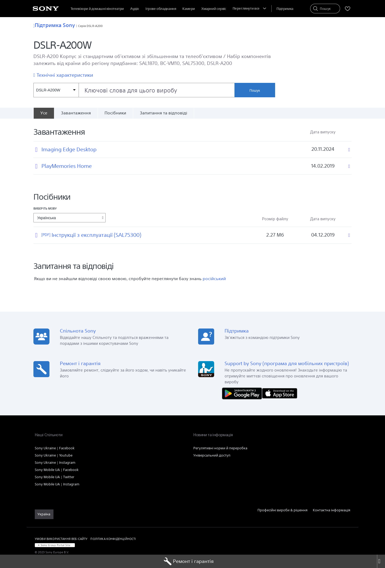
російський (214, 278)
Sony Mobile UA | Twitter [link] (54, 477)
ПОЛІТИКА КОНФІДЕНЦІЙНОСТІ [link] (113, 538)
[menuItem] (213, 9)
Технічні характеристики (65, 75)
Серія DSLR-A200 (90, 26)
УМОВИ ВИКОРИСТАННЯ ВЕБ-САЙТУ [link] (61, 538)
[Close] (381, 561)
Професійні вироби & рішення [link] (282, 510)
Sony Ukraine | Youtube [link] (53, 455)
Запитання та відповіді (163, 113)
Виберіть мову (45, 208)
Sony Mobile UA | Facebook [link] (57, 470)
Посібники (115, 113)
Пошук (254, 90)
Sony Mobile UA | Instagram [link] (57, 484)
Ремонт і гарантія (189, 561)
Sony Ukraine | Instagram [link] (55, 463)
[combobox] (133, 90)
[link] (44, 514)
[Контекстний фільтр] (56, 90)
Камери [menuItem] (188, 9)
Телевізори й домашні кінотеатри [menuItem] (97, 9)
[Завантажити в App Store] (279, 393)
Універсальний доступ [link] (211, 455)
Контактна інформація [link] (331, 510)
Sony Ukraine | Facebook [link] (55, 448)
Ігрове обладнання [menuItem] (160, 9)
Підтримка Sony (54, 25)
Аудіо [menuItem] (134, 9)
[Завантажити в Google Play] (243, 393)
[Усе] (43, 113)
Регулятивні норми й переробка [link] (220, 448)
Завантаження (76, 113)
